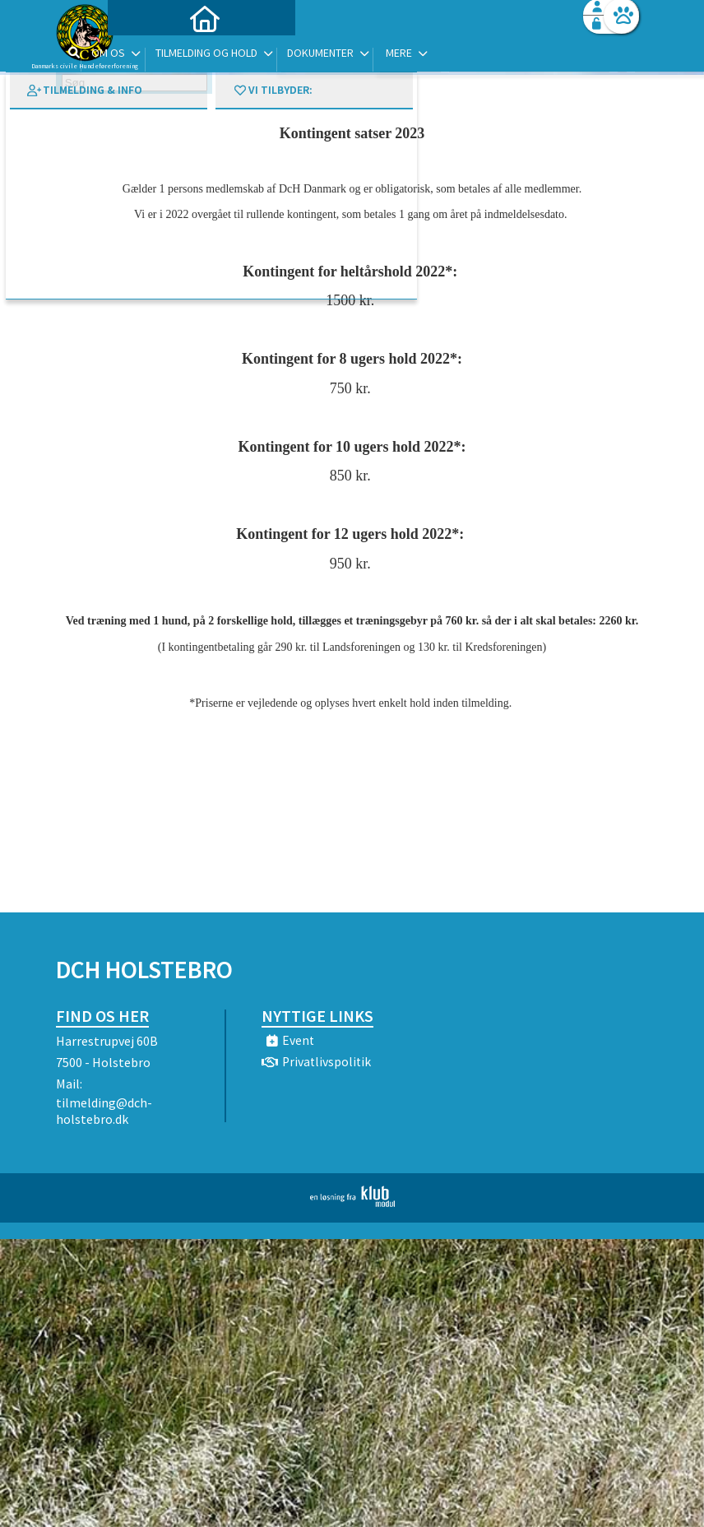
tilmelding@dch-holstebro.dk (104, 1110)
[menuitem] (158, 55)
